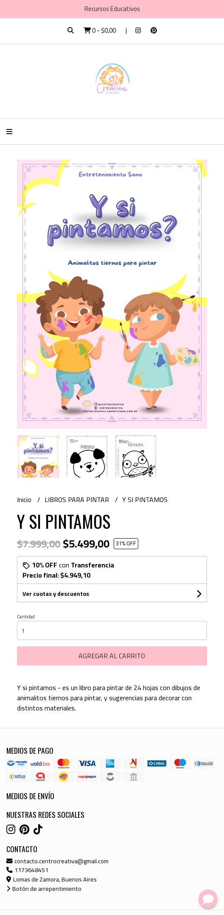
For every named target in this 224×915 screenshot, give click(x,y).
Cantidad (26, 616)
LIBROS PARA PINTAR (78, 499)
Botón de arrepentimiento (43, 888)
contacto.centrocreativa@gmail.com (57, 861)
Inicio (25, 499)
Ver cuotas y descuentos (55, 593)
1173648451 (27, 870)
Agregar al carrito (111, 655)
